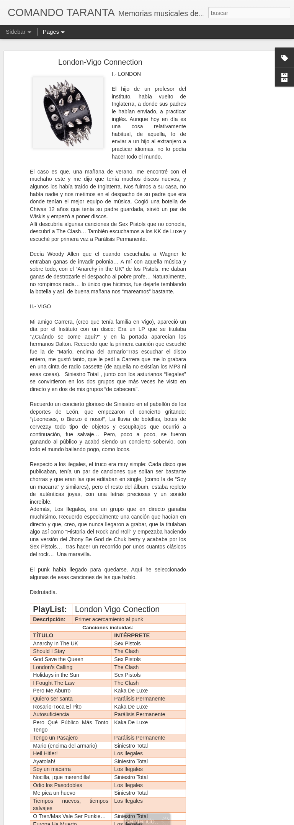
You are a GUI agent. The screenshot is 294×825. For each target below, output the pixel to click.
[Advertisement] (228, 182)
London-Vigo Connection (100, 62)
